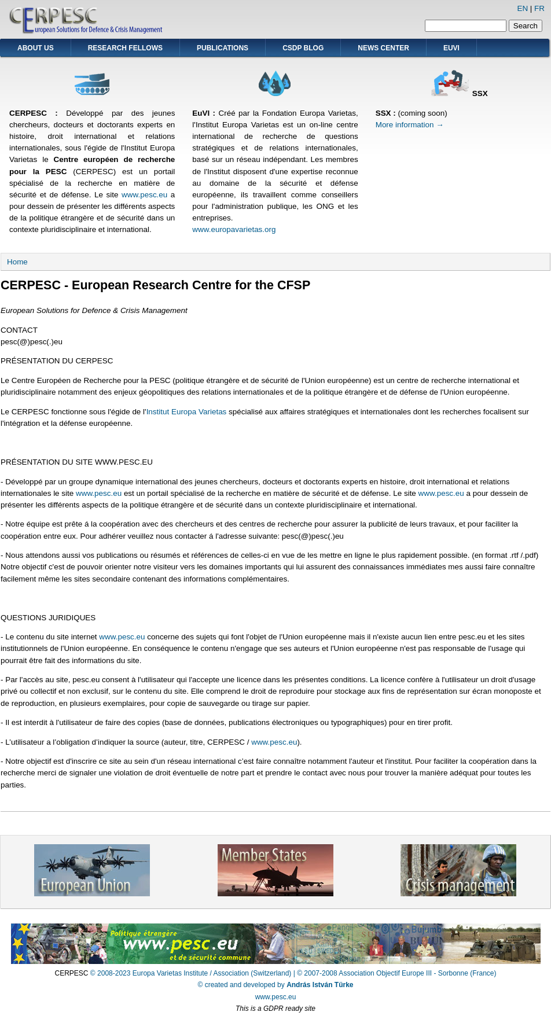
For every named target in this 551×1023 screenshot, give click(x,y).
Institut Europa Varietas (186, 411)
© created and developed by (276, 985)
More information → (410, 124)
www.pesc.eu (144, 194)
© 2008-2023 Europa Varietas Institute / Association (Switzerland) (190, 973)
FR (539, 8)
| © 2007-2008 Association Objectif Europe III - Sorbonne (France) (395, 973)
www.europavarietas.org (234, 229)
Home (17, 261)
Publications (222, 48)
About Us (35, 48)
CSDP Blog (303, 48)
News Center (383, 48)
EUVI (451, 48)
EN (522, 8)
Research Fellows (125, 48)
